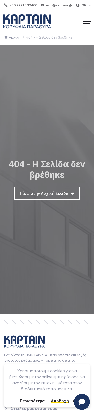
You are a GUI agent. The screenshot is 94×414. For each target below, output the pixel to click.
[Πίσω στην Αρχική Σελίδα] (47, 193)
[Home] (27, 21)
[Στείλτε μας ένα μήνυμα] (30, 408)
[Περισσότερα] (32, 401)
